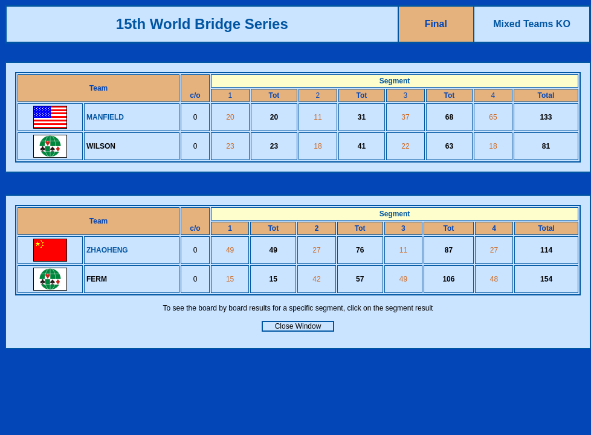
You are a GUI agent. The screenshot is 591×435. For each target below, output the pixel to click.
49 (230, 250)
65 (493, 117)
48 (494, 279)
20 (230, 117)
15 (230, 279)
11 (317, 117)
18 (317, 146)
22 (405, 146)
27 (316, 250)
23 (230, 146)
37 (405, 117)
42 (316, 279)
